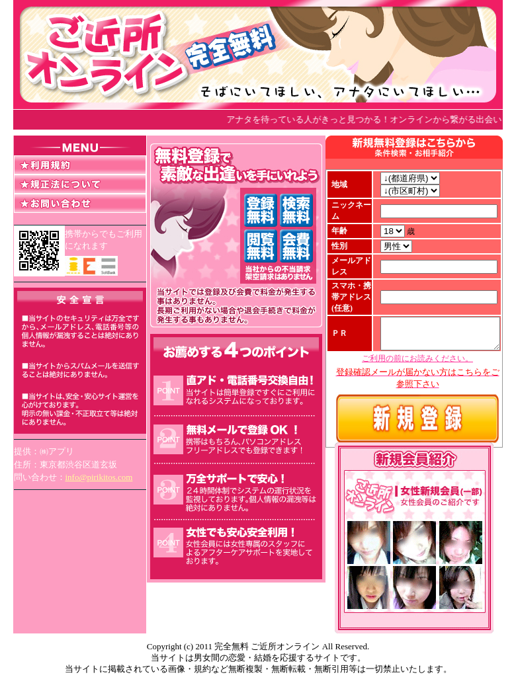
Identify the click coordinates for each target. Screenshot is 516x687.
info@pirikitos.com (99, 477)
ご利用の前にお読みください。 (417, 385)
